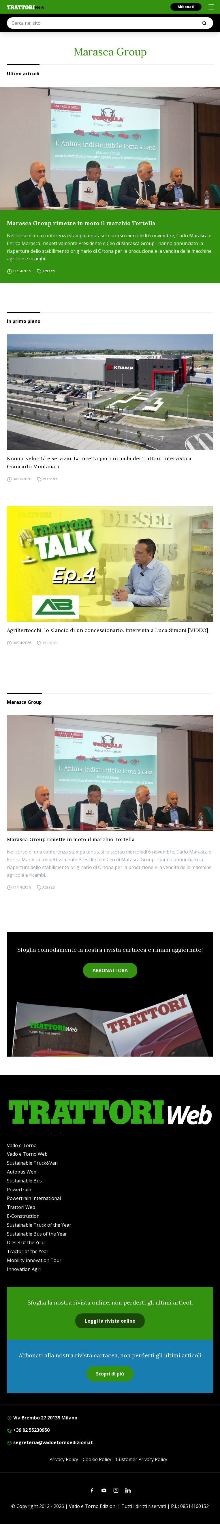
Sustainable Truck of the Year (39, 1225)
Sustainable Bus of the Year (37, 1234)
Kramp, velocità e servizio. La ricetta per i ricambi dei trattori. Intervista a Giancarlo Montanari (99, 462)
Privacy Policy (63, 1459)
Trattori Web (21, 1207)
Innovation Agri (24, 1269)
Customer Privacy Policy (141, 1459)
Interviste (49, 479)
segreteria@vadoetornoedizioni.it (50, 1442)
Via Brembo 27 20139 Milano (42, 1418)
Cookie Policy (97, 1459)
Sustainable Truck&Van (32, 1163)
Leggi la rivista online (110, 1321)
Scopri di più (110, 1374)
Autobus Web (21, 1172)
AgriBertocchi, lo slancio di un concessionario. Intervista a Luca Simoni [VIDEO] (107, 630)
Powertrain (19, 1189)
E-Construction (23, 1216)
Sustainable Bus (24, 1181)
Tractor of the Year (27, 1251)
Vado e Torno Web (27, 1154)
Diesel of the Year (26, 1242)
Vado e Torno (22, 1145)
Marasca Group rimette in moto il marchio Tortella (81, 223)
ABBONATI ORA (110, 970)
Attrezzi (48, 271)
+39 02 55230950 (28, 1430)
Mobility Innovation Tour (34, 1260)
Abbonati (186, 6)
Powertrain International (34, 1198)
